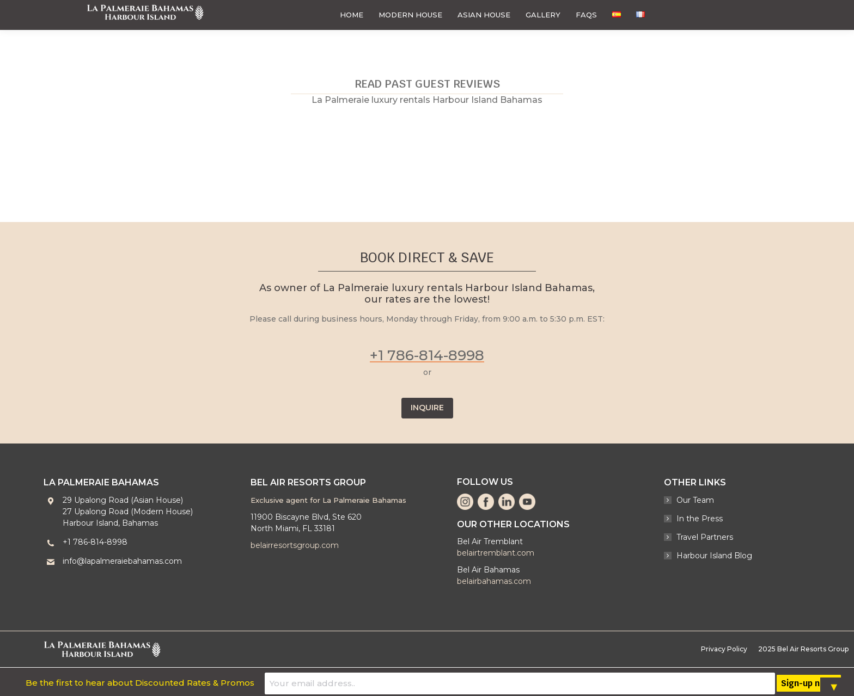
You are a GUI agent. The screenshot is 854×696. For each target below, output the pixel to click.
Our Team (695, 500)
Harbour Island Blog (714, 556)
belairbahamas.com (494, 581)
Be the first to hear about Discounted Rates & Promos (329, 681)
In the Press (699, 518)
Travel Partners (704, 537)
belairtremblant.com (495, 553)
